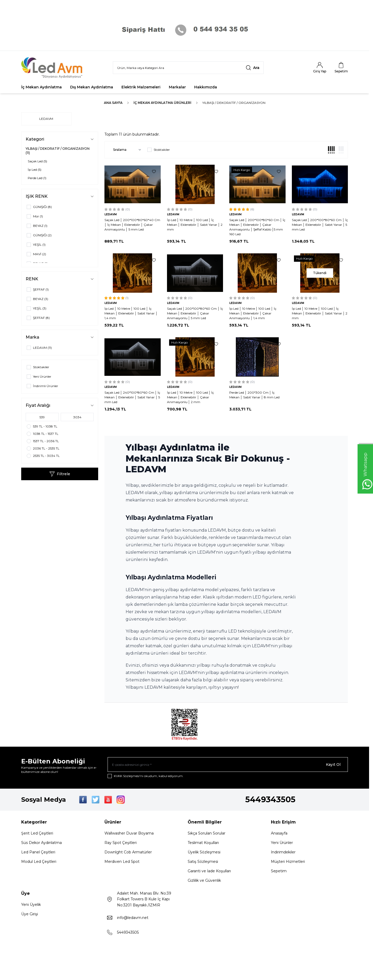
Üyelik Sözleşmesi (204, 852)
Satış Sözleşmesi (203, 861)
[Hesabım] (319, 67)
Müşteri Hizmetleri (288, 861)
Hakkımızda (205, 87)
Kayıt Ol (333, 764)
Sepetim (279, 871)
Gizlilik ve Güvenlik (204, 880)
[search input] (188, 67)
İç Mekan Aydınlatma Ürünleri (162, 103)
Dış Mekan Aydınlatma (91, 87)
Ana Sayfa (113, 103)
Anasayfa (279, 833)
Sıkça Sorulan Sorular (206, 833)
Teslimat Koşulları (203, 842)
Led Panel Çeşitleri (38, 852)
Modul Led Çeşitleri (38, 861)
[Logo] (52, 67)
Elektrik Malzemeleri (140, 87)
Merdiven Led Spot (122, 861)
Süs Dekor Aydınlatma (41, 842)
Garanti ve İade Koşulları (209, 871)
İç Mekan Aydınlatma (41, 87)
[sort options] (126, 150)
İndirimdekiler (283, 852)
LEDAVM (46, 119)
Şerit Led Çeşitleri (37, 833)
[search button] (253, 67)
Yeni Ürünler (282, 842)
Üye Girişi (29, 914)
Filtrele (59, 474)
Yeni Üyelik (31, 904)
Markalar (177, 87)
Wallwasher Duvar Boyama (129, 833)
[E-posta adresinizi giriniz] (228, 764)
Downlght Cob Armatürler (128, 852)
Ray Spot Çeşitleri (120, 842)
